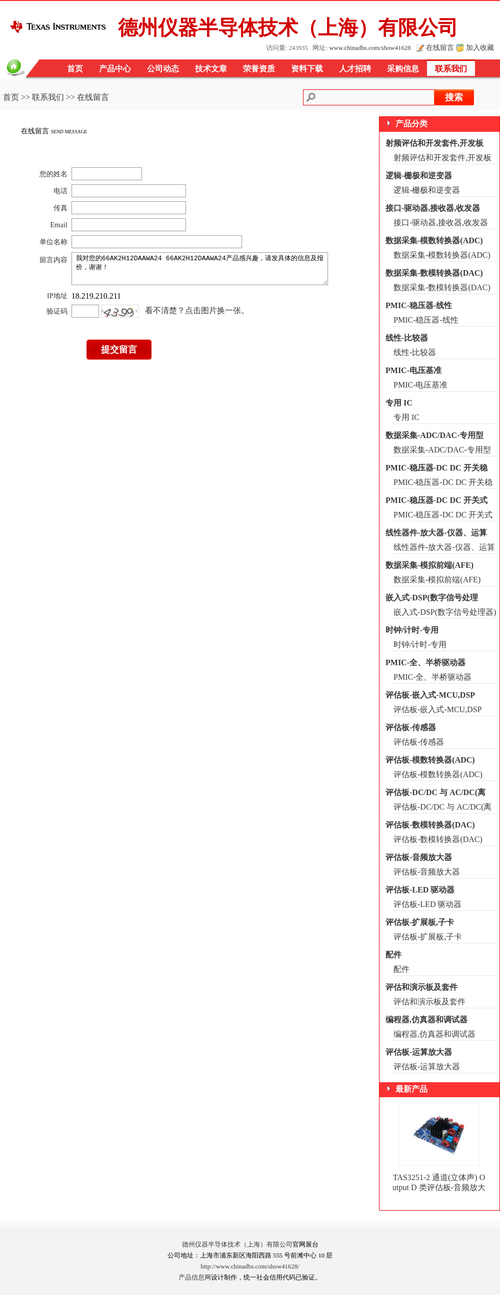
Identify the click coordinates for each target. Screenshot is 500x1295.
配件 (394, 954)
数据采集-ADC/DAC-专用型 (435, 435)
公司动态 (163, 68)
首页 (75, 68)
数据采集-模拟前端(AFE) (430, 565)
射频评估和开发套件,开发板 (435, 143)
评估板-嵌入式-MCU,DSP (430, 695)
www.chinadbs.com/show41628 (369, 47)
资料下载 (307, 68)
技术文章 (211, 68)
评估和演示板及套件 (422, 987)
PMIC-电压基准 (414, 370)
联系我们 (451, 68)
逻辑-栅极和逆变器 (419, 175)
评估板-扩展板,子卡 (420, 922)
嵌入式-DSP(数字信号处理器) (445, 612)
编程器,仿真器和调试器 (427, 1019)
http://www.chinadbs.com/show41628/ (250, 1266)
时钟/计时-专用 (412, 630)
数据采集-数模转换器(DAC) (434, 273)
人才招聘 (355, 68)
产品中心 (115, 68)
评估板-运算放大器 (419, 1052)
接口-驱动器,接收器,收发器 (433, 208)
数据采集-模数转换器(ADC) (434, 240)
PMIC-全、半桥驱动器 (426, 662)
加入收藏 (480, 47)
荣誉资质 (259, 68)
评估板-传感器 (411, 727)
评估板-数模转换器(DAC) (430, 825)
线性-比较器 (407, 338)
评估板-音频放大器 (419, 857)
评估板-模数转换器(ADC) (430, 760)
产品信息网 (194, 1277)
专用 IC (399, 403)
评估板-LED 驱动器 (420, 889)
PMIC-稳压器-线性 (419, 305)
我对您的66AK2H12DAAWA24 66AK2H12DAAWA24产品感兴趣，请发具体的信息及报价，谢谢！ (203, 271)
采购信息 (403, 68)
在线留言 (440, 47)
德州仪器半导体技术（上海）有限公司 (237, 1244)
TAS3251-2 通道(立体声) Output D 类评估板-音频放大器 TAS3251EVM (439, 1187)
